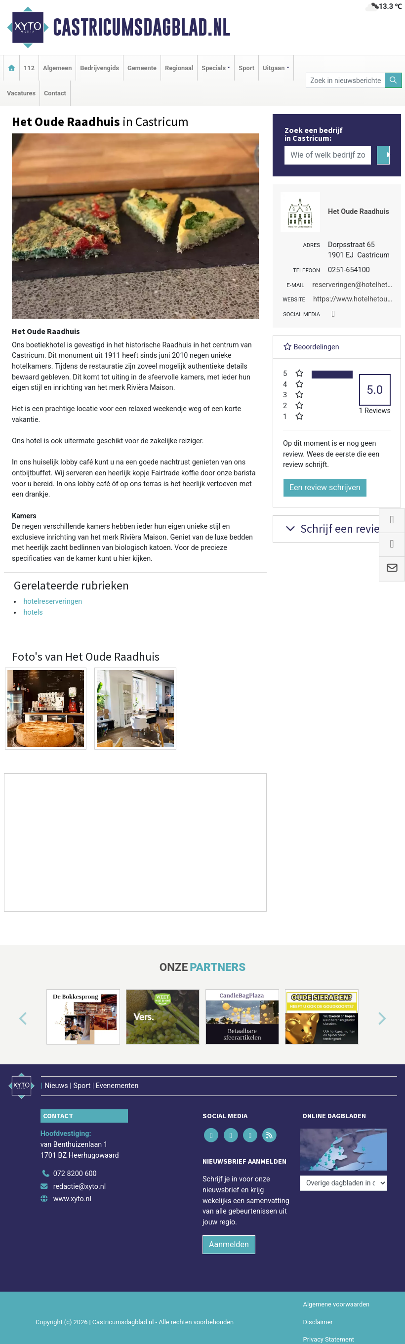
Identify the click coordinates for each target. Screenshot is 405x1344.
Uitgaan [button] (273, 68)
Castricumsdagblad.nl (141, 27)
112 (29, 68)
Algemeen (57, 68)
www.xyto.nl (72, 1199)
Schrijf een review (335, 528)
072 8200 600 (75, 1174)
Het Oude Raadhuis (358, 212)
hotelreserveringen (52, 601)
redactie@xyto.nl (79, 1186)
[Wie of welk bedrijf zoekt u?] (327, 155)
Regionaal (179, 68)
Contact (55, 93)
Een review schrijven (325, 487)
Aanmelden (229, 1244)
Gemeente (142, 68)
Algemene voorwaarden (336, 1304)
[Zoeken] (394, 80)
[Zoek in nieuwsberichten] (345, 80)
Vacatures (21, 93)
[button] (12, 1018)
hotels (32, 612)
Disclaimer (318, 1322)
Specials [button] (214, 68)
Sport (246, 68)
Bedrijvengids (99, 68)
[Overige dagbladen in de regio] (343, 1183)
